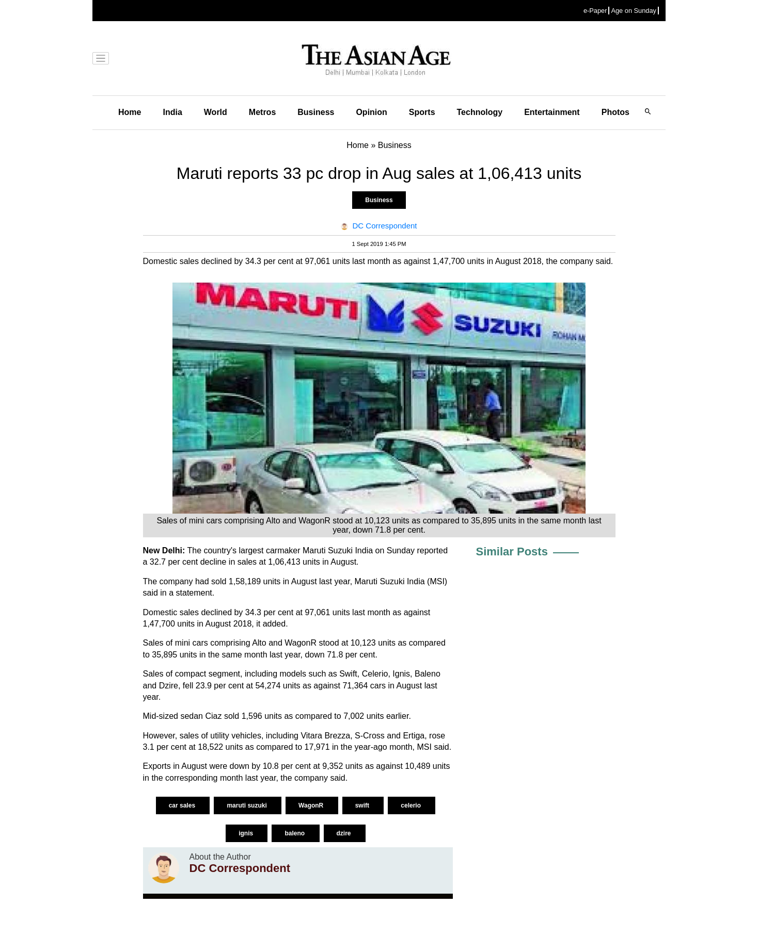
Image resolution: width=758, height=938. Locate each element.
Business (315, 112)
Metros (262, 112)
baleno (295, 833)
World (215, 112)
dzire (345, 833)
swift (363, 805)
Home (129, 112)
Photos (615, 112)
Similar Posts (512, 551)
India (172, 112)
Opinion (371, 112)
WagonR (311, 805)
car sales (183, 805)
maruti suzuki (248, 805)
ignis (247, 833)
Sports (422, 112)
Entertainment (552, 112)
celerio (411, 805)
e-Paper (595, 10)
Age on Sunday (633, 10)
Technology (480, 112)
